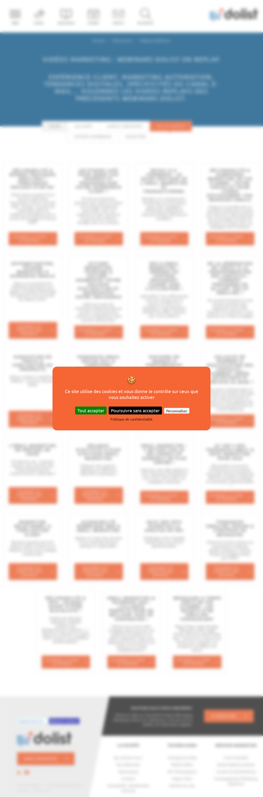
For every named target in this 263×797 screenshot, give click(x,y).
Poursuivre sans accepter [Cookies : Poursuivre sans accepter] (135, 410)
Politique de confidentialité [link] (131, 419)
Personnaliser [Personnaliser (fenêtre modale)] (176, 411)
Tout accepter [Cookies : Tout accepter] (90, 410)
